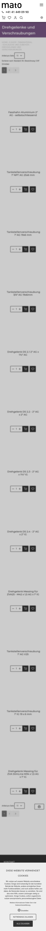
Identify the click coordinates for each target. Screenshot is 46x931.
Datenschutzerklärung (22, 905)
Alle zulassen (23, 924)
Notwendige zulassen (23, 917)
